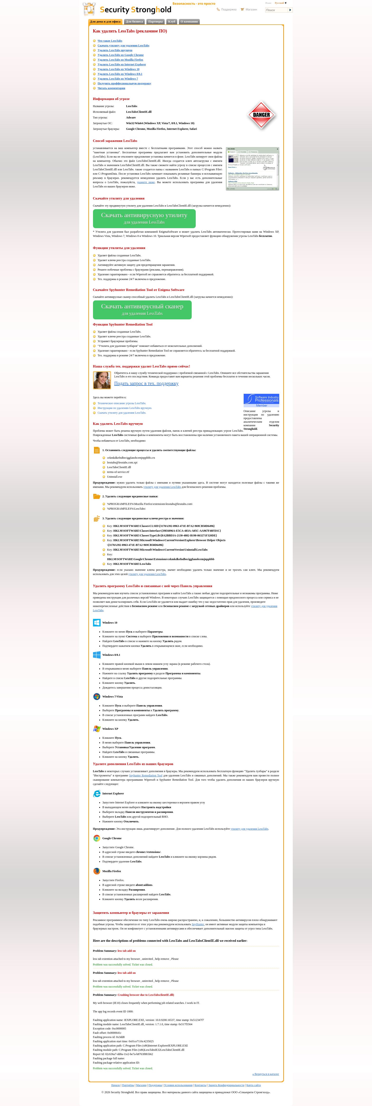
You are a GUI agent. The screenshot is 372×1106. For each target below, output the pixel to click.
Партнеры (155, 21)
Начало (115, 1085)
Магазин (141, 1085)
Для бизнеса (134, 21)
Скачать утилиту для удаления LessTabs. (122, 412)
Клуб (171, 21)
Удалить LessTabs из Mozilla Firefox (120, 59)
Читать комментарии (111, 88)
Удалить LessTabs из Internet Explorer (122, 64)
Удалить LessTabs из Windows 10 (119, 69)
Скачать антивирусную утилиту (144, 219)
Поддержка (155, 1085)
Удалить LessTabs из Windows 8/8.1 (120, 74)
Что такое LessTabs (110, 40)
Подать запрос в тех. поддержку (146, 383)
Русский (280, 2)
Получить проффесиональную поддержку (124, 83)
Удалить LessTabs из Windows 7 (118, 78)
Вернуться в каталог (265, 1074)
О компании (189, 21)
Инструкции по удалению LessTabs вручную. (125, 408)
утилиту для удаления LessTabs (162, 487)
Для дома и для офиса (105, 21)
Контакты (200, 1085)
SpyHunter (198, 924)
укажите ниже (146, 182)
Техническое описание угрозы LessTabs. (122, 403)
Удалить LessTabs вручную (115, 50)
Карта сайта (253, 1085)
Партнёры (128, 1085)
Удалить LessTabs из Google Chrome (121, 55)
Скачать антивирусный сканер (142, 310)
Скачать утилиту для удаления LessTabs (123, 45)
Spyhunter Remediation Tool (145, 775)
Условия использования (178, 1085)
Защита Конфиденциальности (226, 1085)
